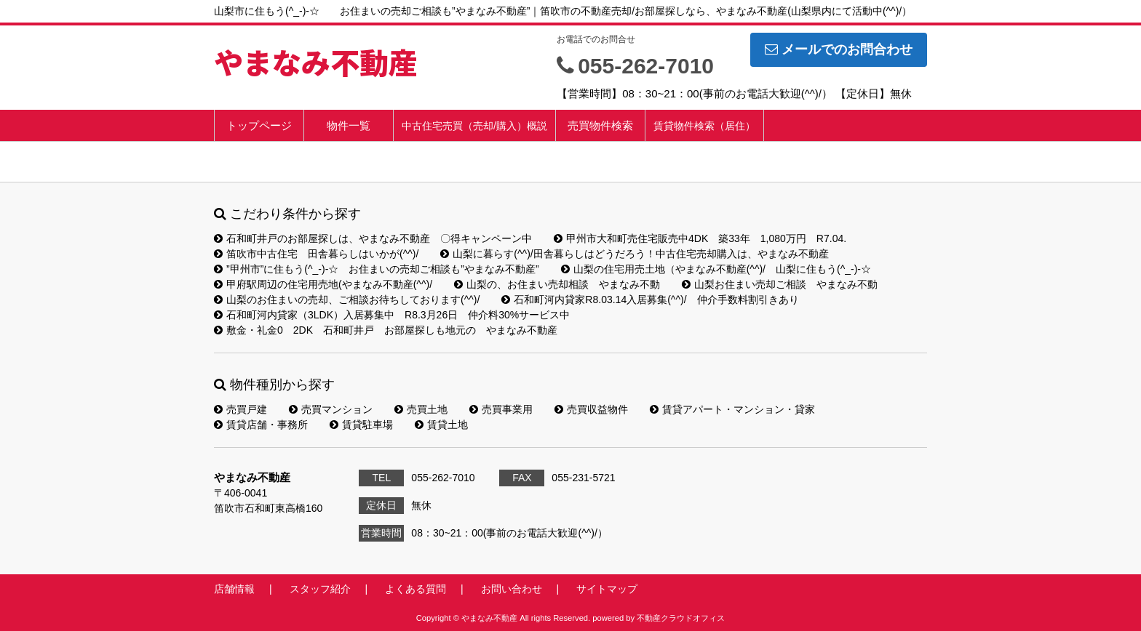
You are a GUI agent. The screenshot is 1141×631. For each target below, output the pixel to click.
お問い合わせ (511, 589)
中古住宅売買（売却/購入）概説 (474, 126)
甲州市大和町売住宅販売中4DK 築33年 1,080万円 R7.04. (700, 238)
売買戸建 (240, 409)
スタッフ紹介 (320, 589)
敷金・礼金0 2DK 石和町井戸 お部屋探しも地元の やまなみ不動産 (385, 330)
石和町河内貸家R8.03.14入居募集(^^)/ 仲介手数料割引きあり (649, 299)
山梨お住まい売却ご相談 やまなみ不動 (780, 284)
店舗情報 (234, 589)
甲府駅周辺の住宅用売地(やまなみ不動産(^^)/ (323, 284)
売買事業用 (501, 409)
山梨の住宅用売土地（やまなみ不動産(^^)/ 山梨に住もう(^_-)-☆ (716, 269)
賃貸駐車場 (361, 424)
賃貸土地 (441, 424)
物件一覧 (348, 125)
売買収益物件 (591, 409)
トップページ (259, 125)
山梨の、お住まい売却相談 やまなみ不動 (557, 284)
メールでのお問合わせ (839, 49)
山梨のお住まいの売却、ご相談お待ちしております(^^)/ (347, 299)
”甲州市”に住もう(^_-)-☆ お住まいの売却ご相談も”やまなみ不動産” (376, 269)
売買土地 (421, 409)
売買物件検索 (600, 125)
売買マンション (331, 409)
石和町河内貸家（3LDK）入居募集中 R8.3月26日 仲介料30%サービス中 (392, 315)
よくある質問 (415, 589)
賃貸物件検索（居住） (704, 126)
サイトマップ (606, 589)
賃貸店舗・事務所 (261, 424)
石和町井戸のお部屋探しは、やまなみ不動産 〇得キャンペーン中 (373, 238)
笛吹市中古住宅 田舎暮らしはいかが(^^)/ (316, 254)
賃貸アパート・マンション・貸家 (732, 409)
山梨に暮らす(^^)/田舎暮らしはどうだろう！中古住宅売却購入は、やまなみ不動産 (634, 254)
